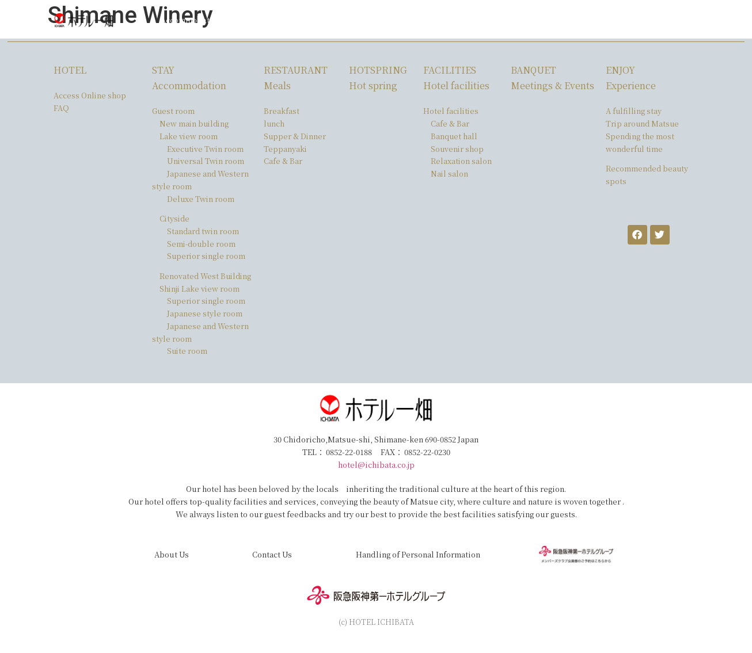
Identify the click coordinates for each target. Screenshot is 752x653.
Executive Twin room (205, 148)
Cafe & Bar (283, 160)
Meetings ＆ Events (402, 19)
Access (523, 19)
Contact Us (272, 554)
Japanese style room (204, 313)
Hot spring (287, 19)
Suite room (187, 350)
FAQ (556, 19)
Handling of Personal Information (418, 554)
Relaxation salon (461, 160)
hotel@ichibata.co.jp (376, 464)
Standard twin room (203, 231)
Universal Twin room (205, 160)
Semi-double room (201, 243)
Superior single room (206, 255)
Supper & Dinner (295, 136)
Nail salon (449, 173)
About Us (171, 554)
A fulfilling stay (634, 110)
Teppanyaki (285, 148)
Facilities (337, 19)
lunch (274, 123)
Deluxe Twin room (200, 198)
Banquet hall (454, 136)
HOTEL (70, 70)
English (650, 19)
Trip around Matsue (642, 123)
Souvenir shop (457, 148)
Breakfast (281, 110)
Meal (244, 19)
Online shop (600, 19)
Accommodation (191, 19)
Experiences (474, 19)
